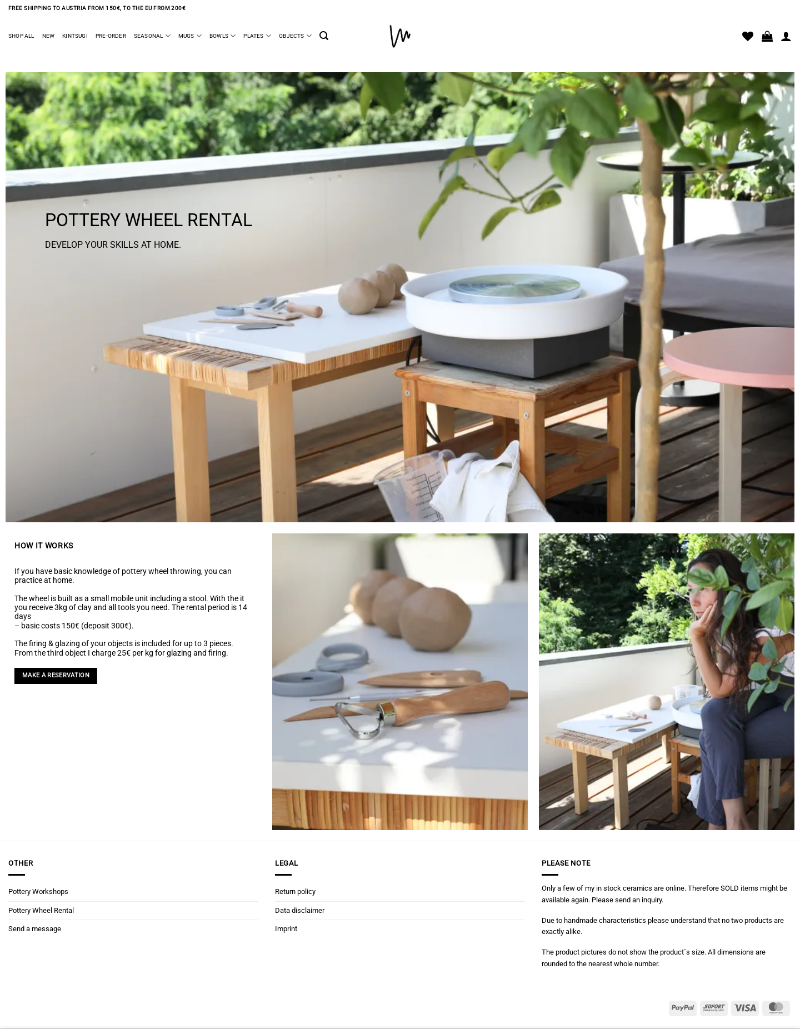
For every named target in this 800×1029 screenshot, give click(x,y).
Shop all (21, 35)
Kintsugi (75, 35)
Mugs (190, 36)
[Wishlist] (747, 36)
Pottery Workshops (38, 891)
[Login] (786, 36)
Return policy (295, 891)
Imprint (286, 929)
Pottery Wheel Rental (41, 910)
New (48, 35)
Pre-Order (111, 35)
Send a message (34, 929)
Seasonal (152, 36)
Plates (257, 36)
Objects (295, 36)
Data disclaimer (299, 910)
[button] (323, 36)
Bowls (222, 36)
